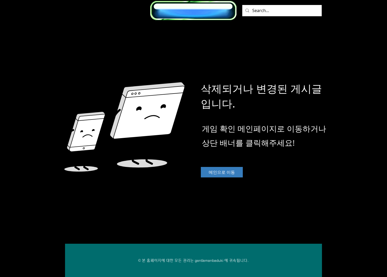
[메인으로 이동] (222, 172)
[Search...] (281, 10)
